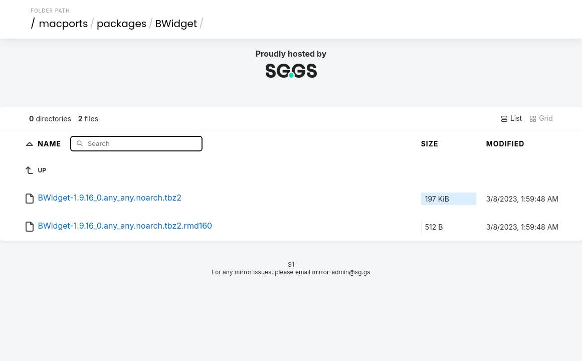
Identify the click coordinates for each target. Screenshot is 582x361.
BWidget (176, 24)
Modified (505, 143)
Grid (541, 118)
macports (63, 24)
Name (50, 143)
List (511, 118)
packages (121, 24)
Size (430, 143)
